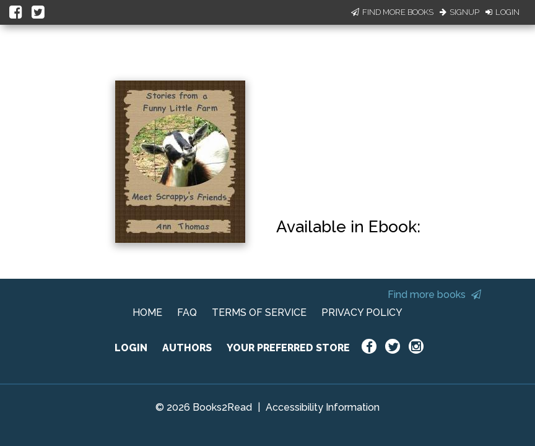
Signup (459, 12)
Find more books (434, 294)
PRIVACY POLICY (361, 312)
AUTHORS (187, 348)
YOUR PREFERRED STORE (288, 348)
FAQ (187, 312)
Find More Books (392, 12)
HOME (147, 312)
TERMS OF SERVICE (259, 312)
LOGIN (131, 348)
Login (502, 12)
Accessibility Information (323, 407)
